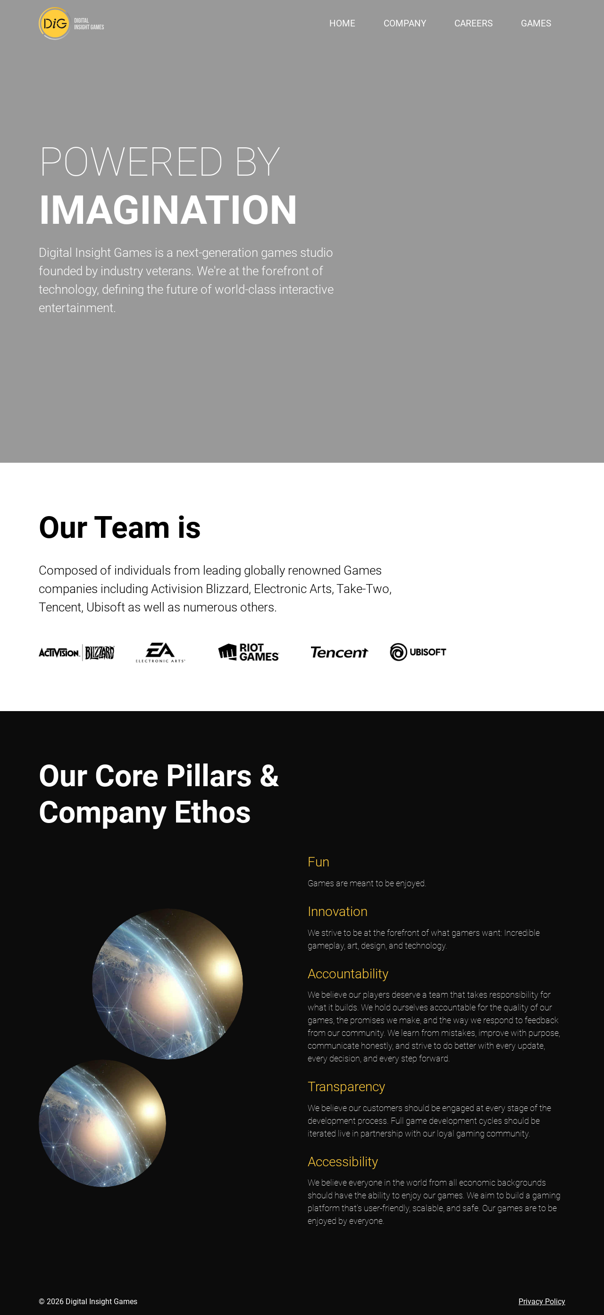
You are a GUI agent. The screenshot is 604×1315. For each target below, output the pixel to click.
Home (342, 23)
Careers (473, 23)
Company (405, 23)
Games (536, 23)
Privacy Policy (542, 1301)
